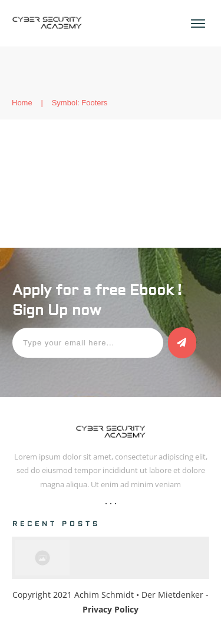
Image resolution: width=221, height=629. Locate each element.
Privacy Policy (110, 609)
